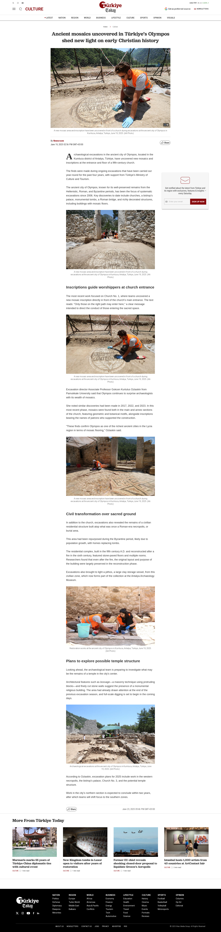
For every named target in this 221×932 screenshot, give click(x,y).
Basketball (162, 902)
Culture (115, 27)
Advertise (116, 926)
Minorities (56, 912)
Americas (91, 902)
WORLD (87, 17)
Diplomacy (57, 905)
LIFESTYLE (116, 17)
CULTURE (130, 17)
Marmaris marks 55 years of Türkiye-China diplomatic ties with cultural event (31, 863)
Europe (72, 898)
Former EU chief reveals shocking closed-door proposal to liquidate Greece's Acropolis (135, 863)
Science (126, 916)
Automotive (111, 916)
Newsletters (72, 926)
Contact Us (86, 926)
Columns (180, 898)
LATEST (49, 17)
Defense (56, 902)
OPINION (157, 17)
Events (145, 909)
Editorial (179, 905)
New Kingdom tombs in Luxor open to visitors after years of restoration (82, 863)
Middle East (74, 905)
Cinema (145, 902)
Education (127, 898)
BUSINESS (101, 17)
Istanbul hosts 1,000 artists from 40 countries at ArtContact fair (185, 861)
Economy (110, 898)
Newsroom (58, 140)
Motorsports (163, 909)
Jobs (97, 926)
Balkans (72, 909)
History (145, 898)
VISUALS (171, 17)
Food (125, 912)
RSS (125, 926)
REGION (74, 17)
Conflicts (90, 909)
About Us (59, 926)
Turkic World (74, 902)
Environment (129, 905)
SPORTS (144, 17)
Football (161, 898)
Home (105, 27)
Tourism (109, 909)
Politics (55, 898)
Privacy (105, 926)
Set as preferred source (177, 8)
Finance (109, 902)
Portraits (146, 912)
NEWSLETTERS (201, 9)
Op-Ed (178, 902)
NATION (62, 17)
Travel (126, 909)
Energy (109, 905)
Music (144, 905)
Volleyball (162, 905)
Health (126, 902)
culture (34, 8)
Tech (108, 912)
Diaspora (56, 909)
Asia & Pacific (93, 905)
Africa (89, 898)
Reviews (145, 916)
